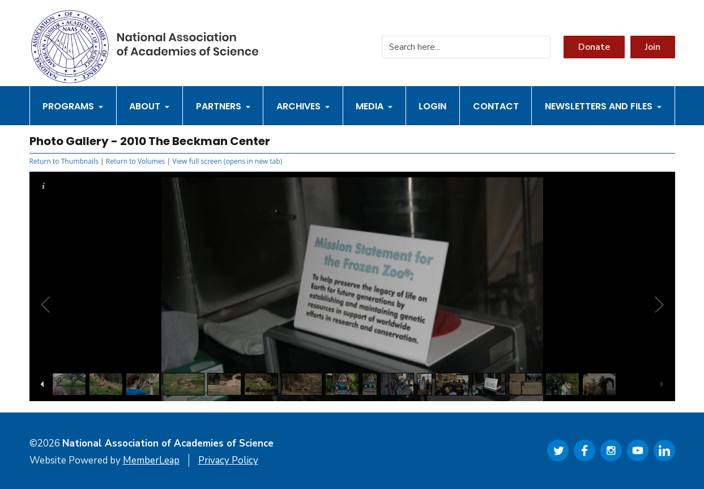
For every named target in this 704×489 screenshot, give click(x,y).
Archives (303, 106)
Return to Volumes (135, 161)
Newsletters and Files (603, 106)
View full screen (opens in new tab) (227, 161)
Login (432, 106)
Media (374, 106)
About (149, 106)
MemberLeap (151, 460)
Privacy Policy (228, 460)
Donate (594, 47)
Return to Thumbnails (64, 161)
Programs (72, 106)
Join (652, 47)
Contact (496, 106)
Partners (223, 106)
